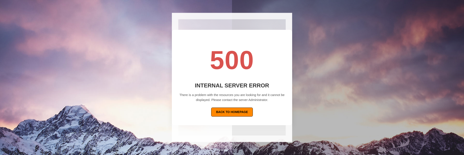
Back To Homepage (232, 112)
